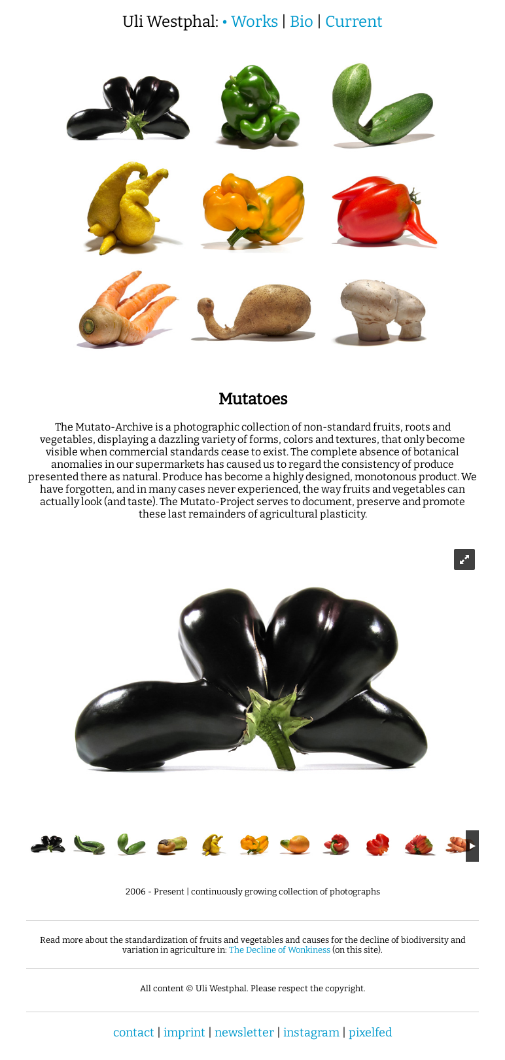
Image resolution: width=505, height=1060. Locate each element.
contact (133, 1032)
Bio (301, 21)
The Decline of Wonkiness (279, 950)
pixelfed (370, 1032)
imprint (184, 1032)
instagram (311, 1032)
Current (354, 21)
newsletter (244, 1032)
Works (254, 21)
